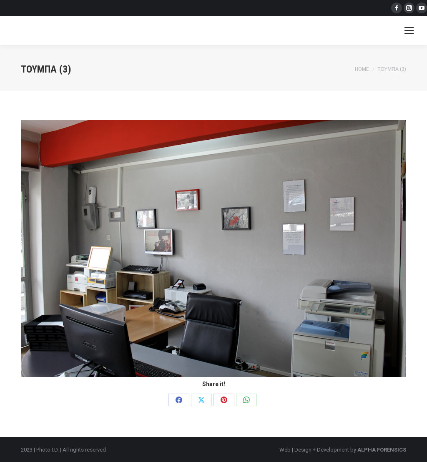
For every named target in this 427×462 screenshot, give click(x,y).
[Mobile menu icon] (409, 30)
